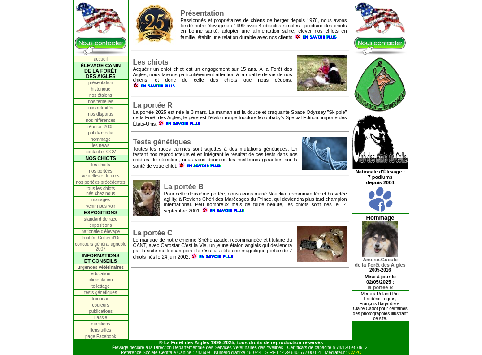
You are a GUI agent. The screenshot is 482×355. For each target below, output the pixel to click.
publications (101, 311)
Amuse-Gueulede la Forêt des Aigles (380, 260)
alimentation (101, 279)
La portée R (153, 105)
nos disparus (100, 114)
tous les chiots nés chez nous (100, 191)
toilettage (100, 286)
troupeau (100, 298)
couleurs (100, 305)
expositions (100, 225)
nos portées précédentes (100, 182)
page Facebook (100, 336)
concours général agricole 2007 (100, 246)
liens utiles (100, 330)
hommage (100, 139)
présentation (100, 82)
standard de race (100, 218)
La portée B (184, 186)
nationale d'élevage (101, 231)
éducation (100, 273)
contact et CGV (101, 151)
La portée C (153, 233)
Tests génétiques (162, 142)
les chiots (100, 164)
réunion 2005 (100, 126)
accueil (101, 58)
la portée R (380, 287)
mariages (100, 199)
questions (100, 323)
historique (100, 89)
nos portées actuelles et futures (101, 173)
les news (100, 145)
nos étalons (100, 95)
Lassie (100, 317)
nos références (100, 120)
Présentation (202, 13)
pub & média (100, 132)
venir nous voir (100, 205)
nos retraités (100, 107)
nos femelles (100, 101)
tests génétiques (100, 292)
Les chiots (151, 62)
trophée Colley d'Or (101, 237)
